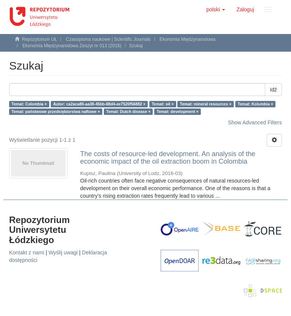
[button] (215, 9)
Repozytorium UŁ (39, 39)
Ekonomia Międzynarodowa (187, 39)
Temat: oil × (163, 104)
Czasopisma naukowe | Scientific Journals (108, 39)
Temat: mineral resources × (206, 104)
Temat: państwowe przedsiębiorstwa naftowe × (55, 111)
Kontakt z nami (26, 252)
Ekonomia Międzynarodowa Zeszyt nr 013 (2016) (71, 45)
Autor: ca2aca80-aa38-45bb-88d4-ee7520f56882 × (99, 104)
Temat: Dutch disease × (128, 111)
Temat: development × (178, 111)
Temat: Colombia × (29, 104)
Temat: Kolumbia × (255, 104)
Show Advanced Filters (255, 122)
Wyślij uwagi (63, 252)
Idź (273, 90)
